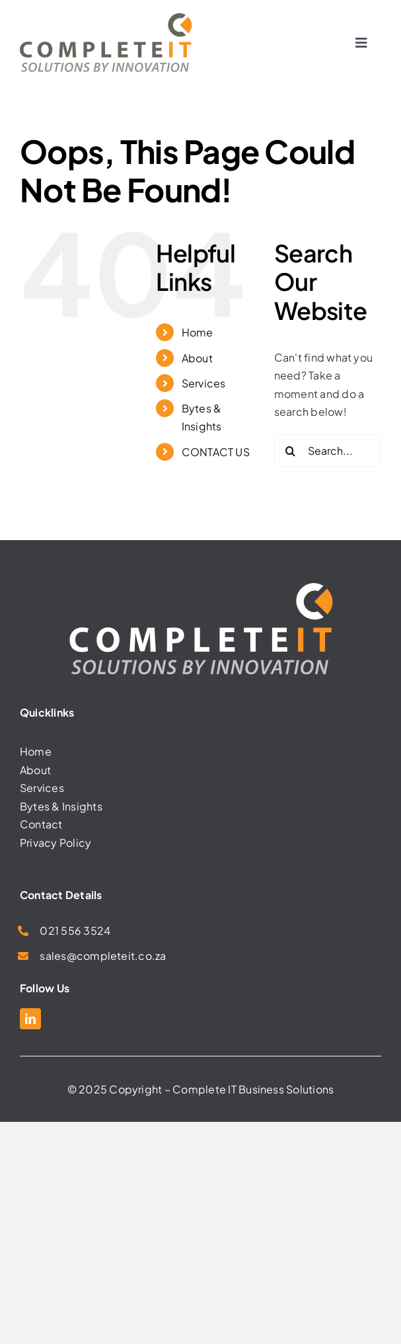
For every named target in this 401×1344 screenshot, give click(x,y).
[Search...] (327, 450)
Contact (41, 824)
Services (204, 383)
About (197, 358)
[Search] (290, 450)
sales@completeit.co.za (103, 956)
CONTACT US (216, 452)
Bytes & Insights (61, 806)
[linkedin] (30, 1018)
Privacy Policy (55, 843)
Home (197, 332)
